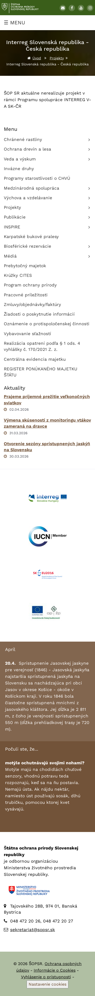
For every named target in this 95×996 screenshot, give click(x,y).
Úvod (36, 58)
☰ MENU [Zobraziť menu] (14, 23)
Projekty (57, 58)
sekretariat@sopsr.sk (32, 929)
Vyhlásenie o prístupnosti (46, 976)
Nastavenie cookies (47, 984)
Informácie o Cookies (54, 970)
